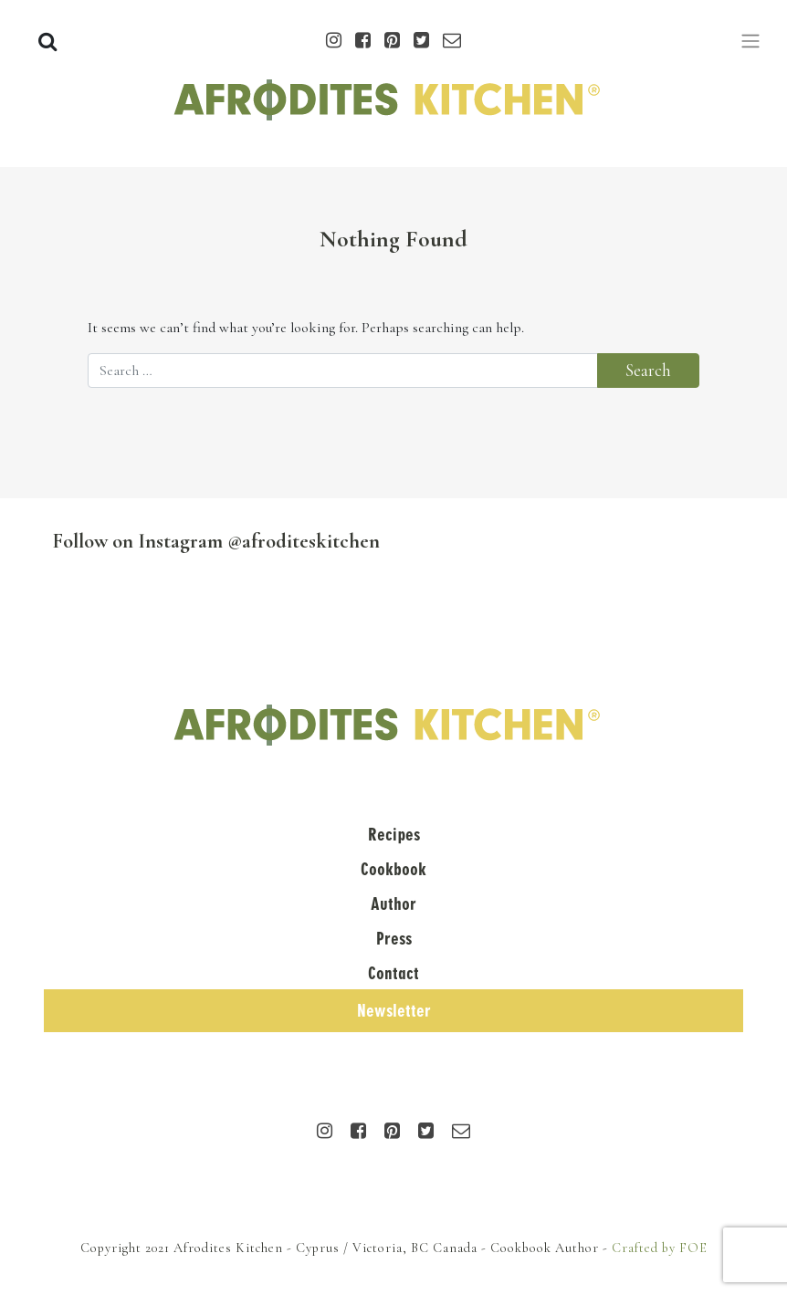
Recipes (394, 834)
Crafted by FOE (660, 1248)
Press (394, 938)
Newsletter (394, 1010)
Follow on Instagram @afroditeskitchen (216, 540)
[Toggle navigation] (750, 41)
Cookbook (393, 869)
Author (393, 903)
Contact (393, 973)
